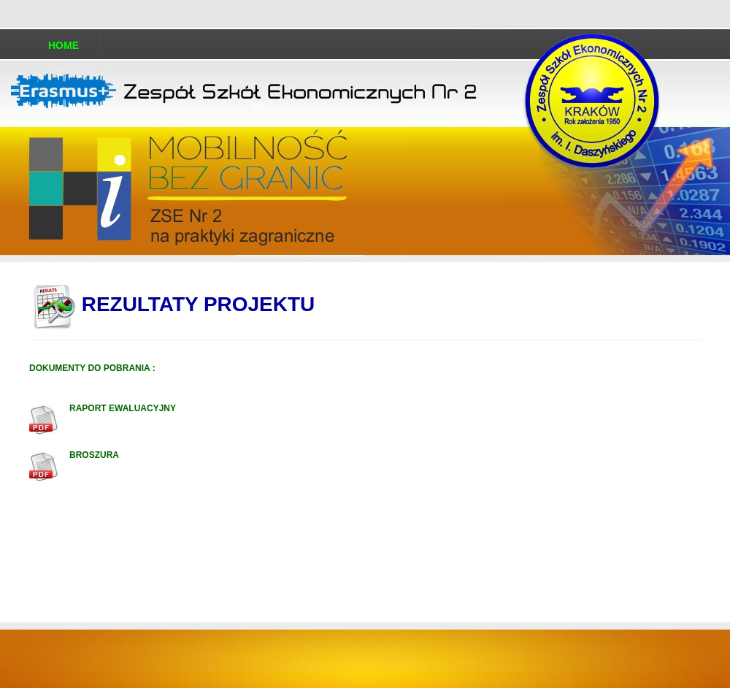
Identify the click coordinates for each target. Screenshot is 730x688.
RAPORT (88, 408)
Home (63, 45)
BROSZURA (94, 455)
